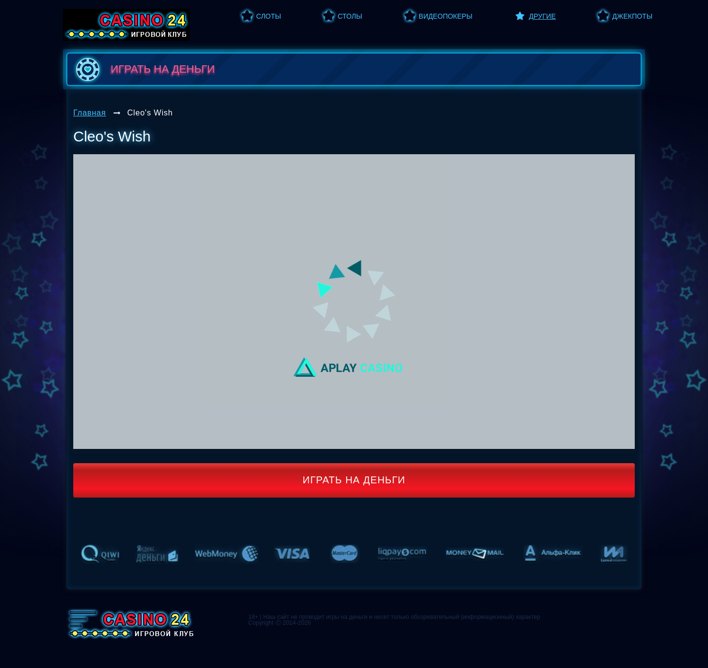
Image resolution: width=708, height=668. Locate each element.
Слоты (268, 16)
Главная (89, 113)
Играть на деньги (354, 479)
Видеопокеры (445, 16)
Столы (350, 16)
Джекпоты (632, 16)
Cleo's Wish (150, 113)
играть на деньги (143, 69)
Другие (542, 16)
